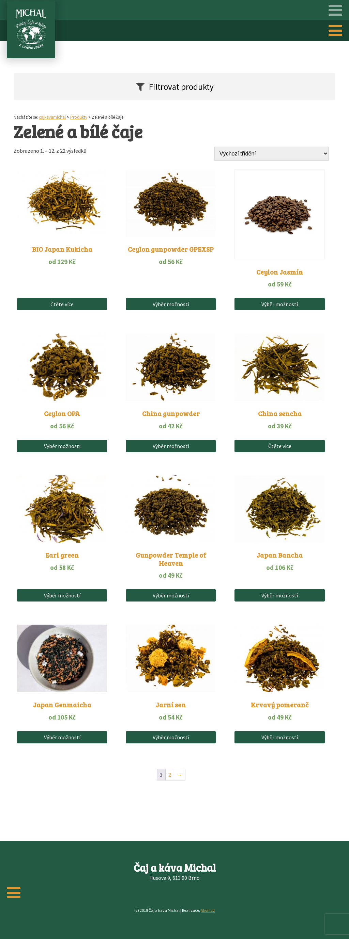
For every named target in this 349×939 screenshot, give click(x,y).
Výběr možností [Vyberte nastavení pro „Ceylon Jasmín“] (279, 304)
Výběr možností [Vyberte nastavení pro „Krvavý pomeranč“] (279, 737)
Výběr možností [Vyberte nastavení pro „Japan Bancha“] (279, 595)
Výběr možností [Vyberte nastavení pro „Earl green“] (62, 595)
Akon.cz (208, 910)
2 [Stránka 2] (169, 774)
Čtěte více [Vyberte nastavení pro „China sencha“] (279, 446)
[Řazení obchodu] (271, 154)
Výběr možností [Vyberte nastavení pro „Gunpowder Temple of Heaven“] (171, 595)
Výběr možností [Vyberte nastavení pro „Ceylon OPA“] (62, 446)
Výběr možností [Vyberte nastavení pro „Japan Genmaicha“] (62, 737)
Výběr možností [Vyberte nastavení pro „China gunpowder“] (171, 446)
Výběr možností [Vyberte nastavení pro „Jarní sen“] (171, 737)
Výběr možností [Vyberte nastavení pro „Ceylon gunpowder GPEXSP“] (171, 304)
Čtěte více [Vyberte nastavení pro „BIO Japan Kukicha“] (62, 304)
